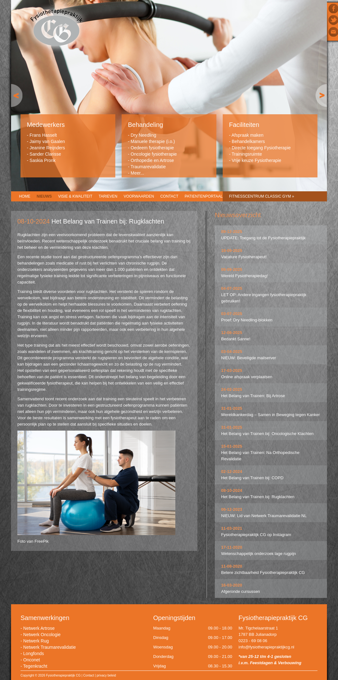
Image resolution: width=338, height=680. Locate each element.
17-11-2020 (231, 547)
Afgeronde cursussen (240, 591)
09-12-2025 (231, 231)
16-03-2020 (231, 585)
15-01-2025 (231, 446)
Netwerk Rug (36, 640)
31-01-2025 (231, 408)
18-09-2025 (231, 250)
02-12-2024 (231, 471)
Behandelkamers (248, 141)
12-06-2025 (231, 332)
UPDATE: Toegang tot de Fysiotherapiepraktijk (263, 238)
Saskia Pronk (43, 160)
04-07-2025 (231, 288)
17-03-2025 (231, 370)
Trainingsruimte (247, 154)
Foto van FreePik (33, 541)
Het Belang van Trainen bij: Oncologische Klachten (267, 433)
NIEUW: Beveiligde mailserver (248, 357)
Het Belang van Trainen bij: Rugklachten (257, 496)
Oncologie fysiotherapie (154, 154)
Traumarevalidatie (148, 166)
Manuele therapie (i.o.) (153, 141)
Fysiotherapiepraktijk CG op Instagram (256, 534)
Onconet (31, 659)
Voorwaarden (139, 196)
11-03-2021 (231, 528)
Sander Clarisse (45, 154)
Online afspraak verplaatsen (246, 376)
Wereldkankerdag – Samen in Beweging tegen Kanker (270, 414)
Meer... (137, 173)
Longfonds (33, 653)
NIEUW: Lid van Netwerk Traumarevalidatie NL (264, 515)
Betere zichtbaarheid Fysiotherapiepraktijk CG (263, 572)
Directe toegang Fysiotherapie (261, 147)
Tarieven (108, 196)
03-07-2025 (231, 313)
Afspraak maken (247, 135)
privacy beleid (106, 675)
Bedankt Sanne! (235, 339)
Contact (169, 196)
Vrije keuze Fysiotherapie (256, 160)
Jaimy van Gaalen (47, 141)
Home (24, 196)
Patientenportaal (204, 196)
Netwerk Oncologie (42, 634)
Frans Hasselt (43, 135)
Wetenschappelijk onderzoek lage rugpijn (258, 553)
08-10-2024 (231, 490)
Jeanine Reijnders (47, 147)
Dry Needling (143, 135)
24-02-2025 (231, 389)
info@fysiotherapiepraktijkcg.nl (266, 647)
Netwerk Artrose (39, 628)
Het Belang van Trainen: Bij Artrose (253, 395)
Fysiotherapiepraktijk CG (56, 28)
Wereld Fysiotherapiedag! (244, 275)
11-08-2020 (231, 566)
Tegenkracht (35, 666)
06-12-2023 (231, 509)
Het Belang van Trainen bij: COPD (252, 477)
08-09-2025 (231, 269)
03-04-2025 (231, 351)
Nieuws (44, 196)
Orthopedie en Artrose (152, 160)
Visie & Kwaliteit (75, 196)
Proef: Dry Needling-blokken (247, 320)
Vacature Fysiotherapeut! (244, 256)
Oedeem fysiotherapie (152, 147)
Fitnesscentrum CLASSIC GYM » (261, 196)
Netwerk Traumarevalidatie (49, 647)
